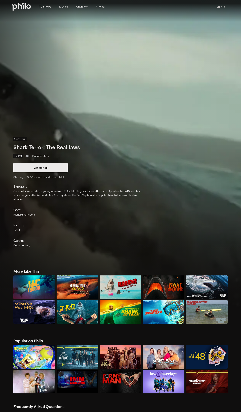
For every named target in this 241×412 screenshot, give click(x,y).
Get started (41, 167)
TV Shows (45, 6)
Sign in (221, 6)
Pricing (100, 6)
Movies (63, 6)
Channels (82, 6)
